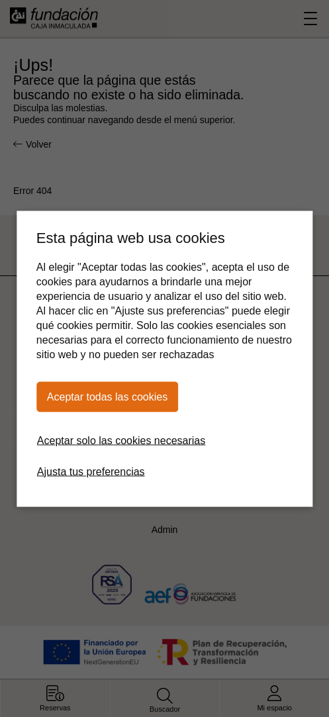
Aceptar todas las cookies (107, 396)
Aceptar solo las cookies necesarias (121, 440)
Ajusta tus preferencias (91, 471)
